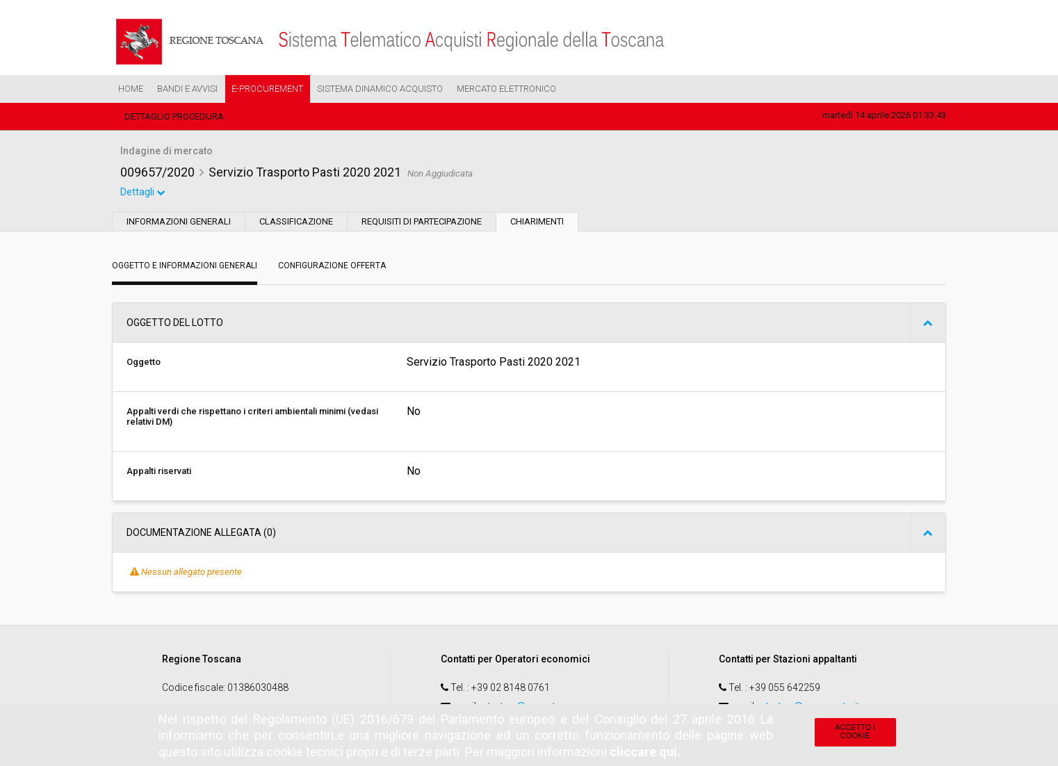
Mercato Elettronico (506, 88)
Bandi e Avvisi (187, 88)
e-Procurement (267, 88)
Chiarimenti (537, 223)
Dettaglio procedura (174, 116)
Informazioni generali (179, 223)
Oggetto (144, 363)
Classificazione (296, 223)
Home (130, 88)
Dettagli (143, 193)
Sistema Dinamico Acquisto (380, 88)
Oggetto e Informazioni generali (184, 267)
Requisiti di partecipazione (421, 223)
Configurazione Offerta (332, 267)
